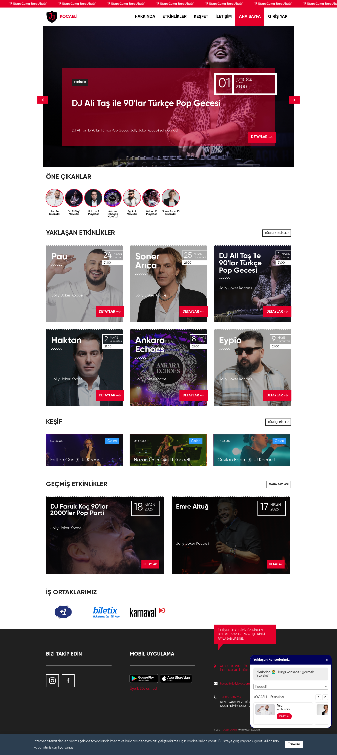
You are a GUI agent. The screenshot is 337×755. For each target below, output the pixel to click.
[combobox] (290, 687)
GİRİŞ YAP (277, 17)
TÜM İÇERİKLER (278, 422)
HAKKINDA (145, 17)
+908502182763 (230, 697)
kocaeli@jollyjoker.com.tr (236, 683)
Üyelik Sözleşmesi (143, 689)
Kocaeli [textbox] (261, 687)
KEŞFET (201, 17)
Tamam (294, 744)
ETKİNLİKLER (174, 17)
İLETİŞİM (224, 17)
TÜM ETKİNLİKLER (277, 233)
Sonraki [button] (294, 100)
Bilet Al (284, 716)
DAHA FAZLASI (279, 484)
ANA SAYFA (250, 17)
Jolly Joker (230, 730)
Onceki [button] (42, 100)
